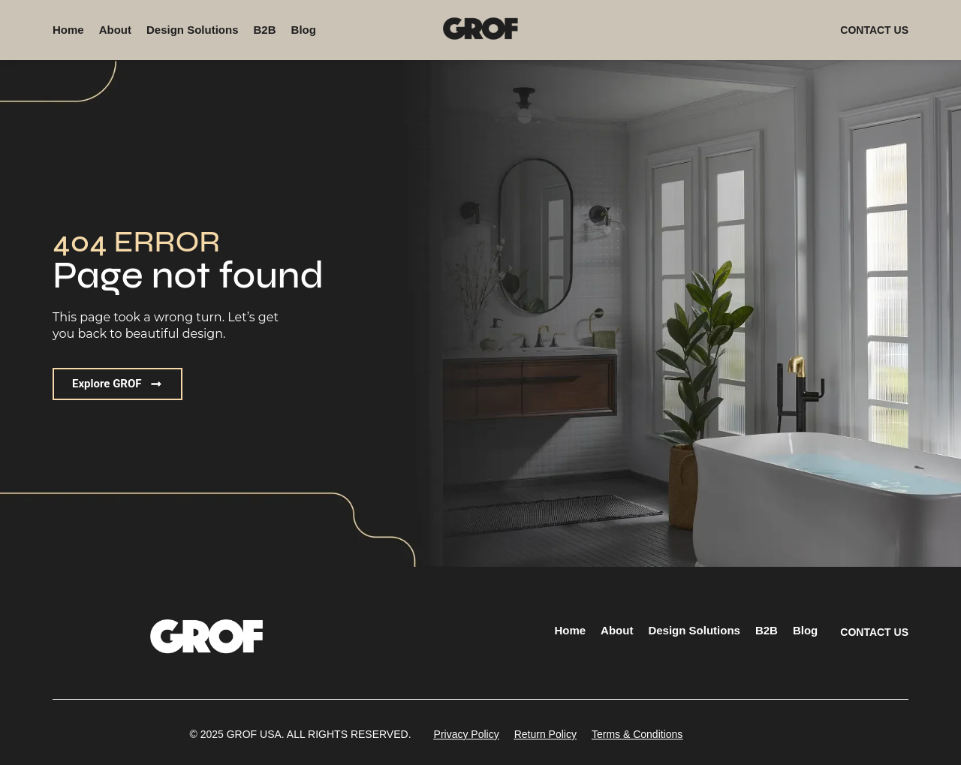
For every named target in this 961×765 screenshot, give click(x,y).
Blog (303, 29)
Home (68, 29)
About (115, 29)
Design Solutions (192, 29)
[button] (300, 734)
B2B (265, 29)
